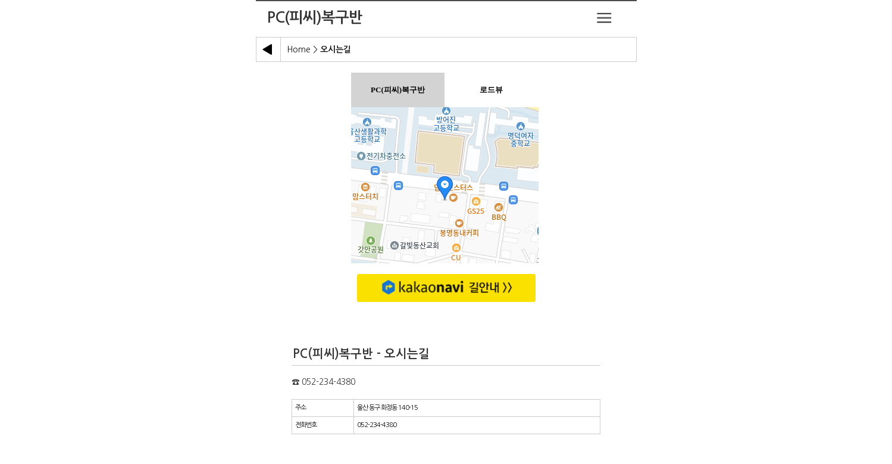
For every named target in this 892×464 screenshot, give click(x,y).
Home (299, 49)
